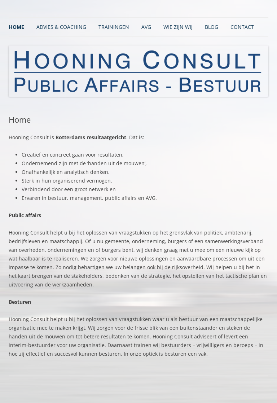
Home (16, 26)
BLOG (211, 26)
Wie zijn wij (178, 26)
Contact (242, 26)
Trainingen (113, 26)
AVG (146, 26)
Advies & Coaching (61, 26)
